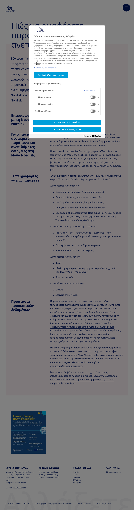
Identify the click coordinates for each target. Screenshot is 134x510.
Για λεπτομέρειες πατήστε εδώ (46, 68)
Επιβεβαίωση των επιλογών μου (67, 130)
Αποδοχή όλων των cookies (51, 75)
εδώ (38, 63)
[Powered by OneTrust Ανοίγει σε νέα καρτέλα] (93, 136)
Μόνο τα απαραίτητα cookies (67, 122)
